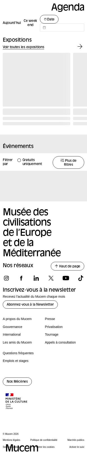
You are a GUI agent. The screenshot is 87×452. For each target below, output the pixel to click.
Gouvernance (12, 327)
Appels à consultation (60, 342)
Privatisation (54, 327)
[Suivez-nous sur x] (51, 278)
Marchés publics (76, 440)
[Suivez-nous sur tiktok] (80, 278)
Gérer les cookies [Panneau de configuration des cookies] (45, 447)
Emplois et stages (16, 361)
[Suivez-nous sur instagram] (6, 278)
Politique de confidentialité (43, 440)
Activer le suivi (76, 447)
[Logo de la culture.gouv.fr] (17, 402)
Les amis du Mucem (17, 342)
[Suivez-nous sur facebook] (21, 278)
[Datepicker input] (62, 28)
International (12, 334)
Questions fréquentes (18, 353)
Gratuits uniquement (32, 162)
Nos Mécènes (17, 382)
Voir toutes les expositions (23, 47)
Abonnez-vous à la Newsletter (30, 305)
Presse (50, 319)
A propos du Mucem (17, 319)
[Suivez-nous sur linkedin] (36, 278)
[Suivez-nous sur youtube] (65, 278)
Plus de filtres (69, 163)
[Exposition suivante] (80, 46)
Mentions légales (11, 440)
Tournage (51, 334)
